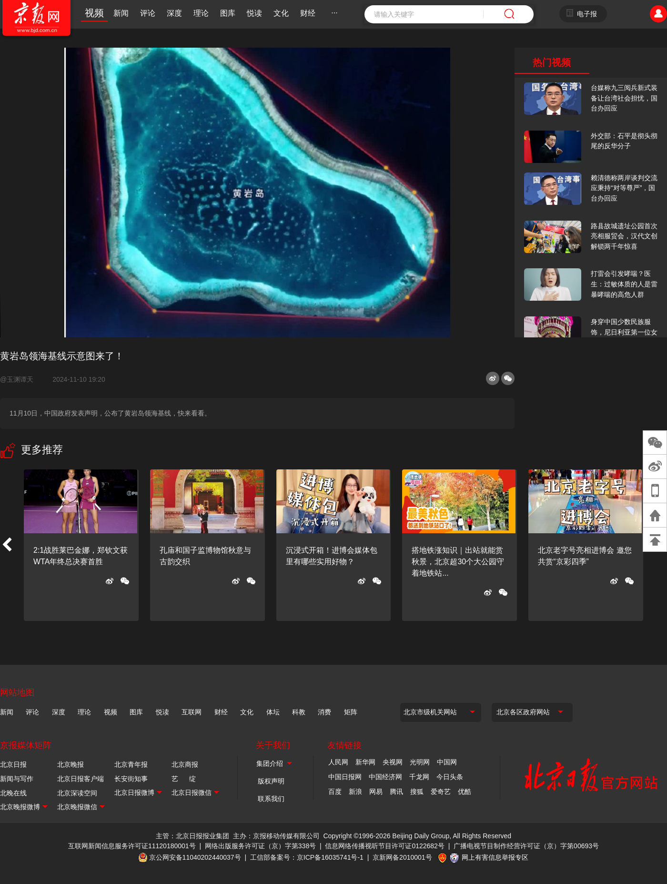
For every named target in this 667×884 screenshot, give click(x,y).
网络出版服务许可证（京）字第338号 (260, 846)
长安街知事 (131, 778)
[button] (6, 545)
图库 (227, 13)
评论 (147, 13)
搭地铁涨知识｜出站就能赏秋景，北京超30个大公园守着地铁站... (458, 561)
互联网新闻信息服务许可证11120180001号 (132, 846)
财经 (307, 13)
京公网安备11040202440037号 (195, 857)
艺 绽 (184, 778)
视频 (94, 13)
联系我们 (271, 799)
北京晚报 (70, 764)
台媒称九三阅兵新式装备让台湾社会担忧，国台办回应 (624, 98)
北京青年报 (131, 764)
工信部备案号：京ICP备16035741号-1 (307, 857)
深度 (174, 13)
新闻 (121, 13)
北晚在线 (13, 793)
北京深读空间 (77, 793)
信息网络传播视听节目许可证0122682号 (385, 846)
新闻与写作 (16, 778)
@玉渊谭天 (20, 379)
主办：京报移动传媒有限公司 (276, 836)
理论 (201, 13)
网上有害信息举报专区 (495, 857)
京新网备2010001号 (402, 857)
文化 (281, 13)
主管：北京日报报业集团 (192, 836)
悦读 (254, 13)
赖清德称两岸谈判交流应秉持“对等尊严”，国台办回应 (624, 188)
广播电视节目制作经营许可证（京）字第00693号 (526, 846)
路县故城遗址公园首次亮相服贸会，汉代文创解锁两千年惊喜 (624, 236)
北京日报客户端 (80, 778)
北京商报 (185, 764)
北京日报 (13, 764)
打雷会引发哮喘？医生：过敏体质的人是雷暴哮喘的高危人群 (624, 284)
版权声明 (271, 781)
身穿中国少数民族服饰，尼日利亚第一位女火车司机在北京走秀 (624, 332)
